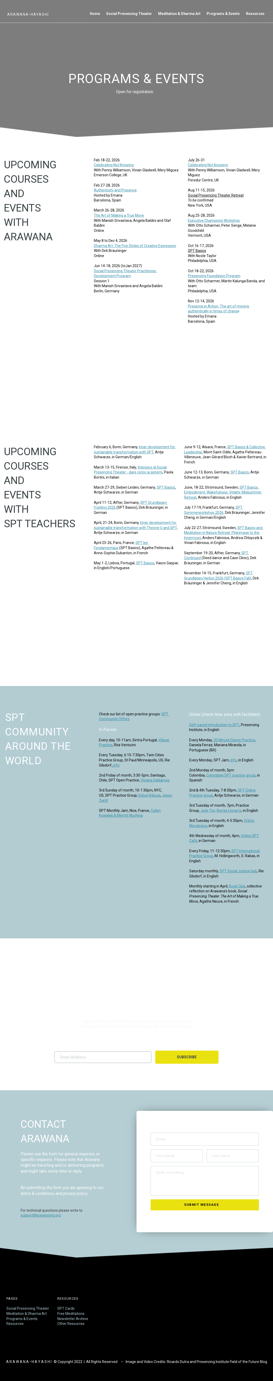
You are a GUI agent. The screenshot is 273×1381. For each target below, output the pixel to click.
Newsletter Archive (72, 1319)
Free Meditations (71, 1314)
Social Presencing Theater (27, 1308)
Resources (15, 1324)
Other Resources (71, 1324)
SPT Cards (66, 1308)
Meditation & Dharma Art (26, 1314)
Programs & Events (22, 1319)
